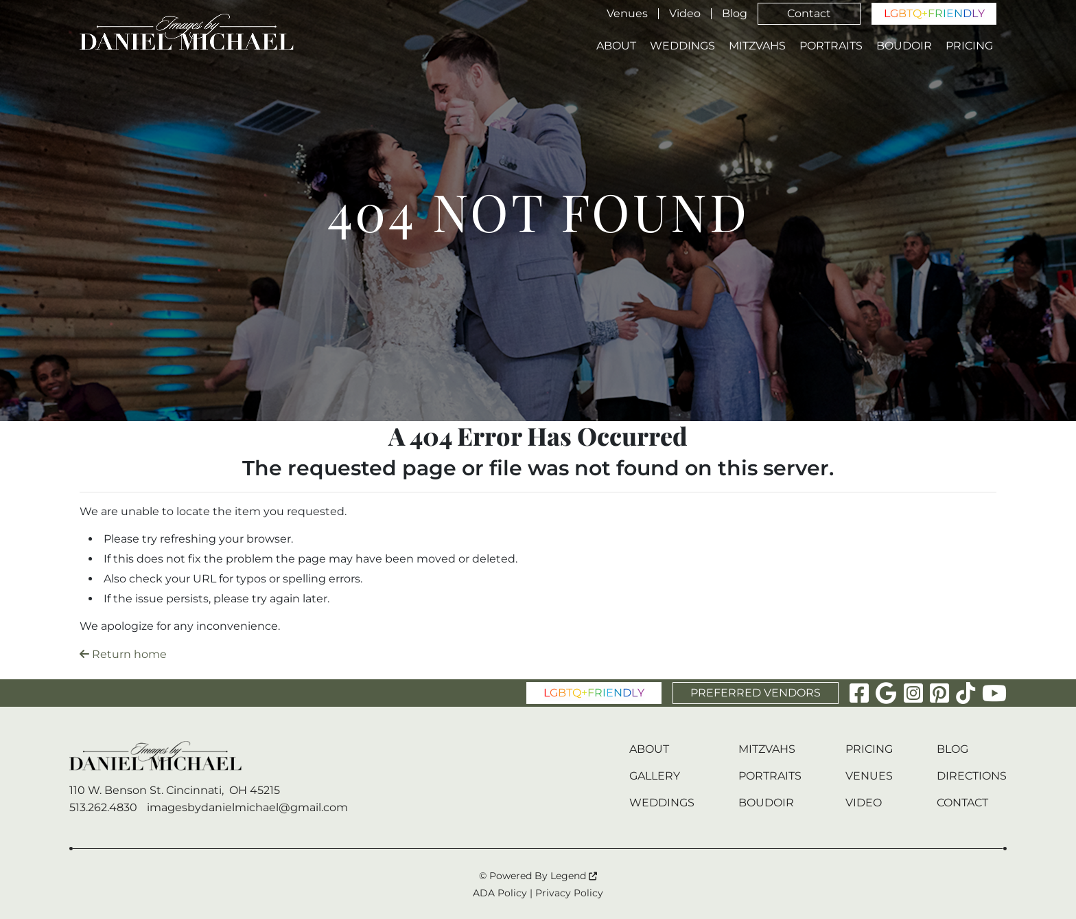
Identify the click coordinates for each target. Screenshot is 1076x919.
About (616, 46)
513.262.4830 (103, 807)
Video (685, 13)
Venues (627, 13)
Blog (734, 13)
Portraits (831, 46)
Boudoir (904, 46)
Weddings (682, 46)
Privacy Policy (569, 893)
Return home (123, 654)
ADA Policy (500, 893)
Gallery (654, 775)
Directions (972, 775)
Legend (573, 876)
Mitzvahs (757, 46)
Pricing (969, 46)
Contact (809, 13)
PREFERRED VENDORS (755, 692)
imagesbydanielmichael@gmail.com (247, 807)
